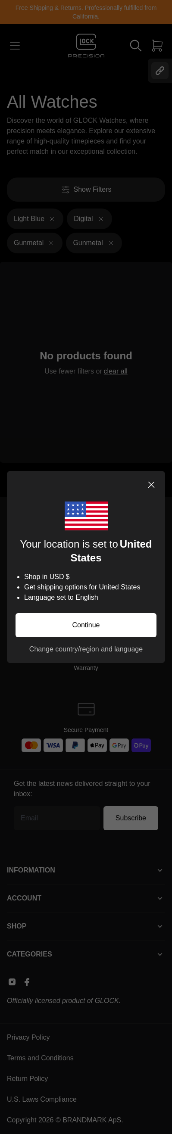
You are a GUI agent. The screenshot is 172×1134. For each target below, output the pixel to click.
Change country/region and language (86, 649)
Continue (86, 625)
